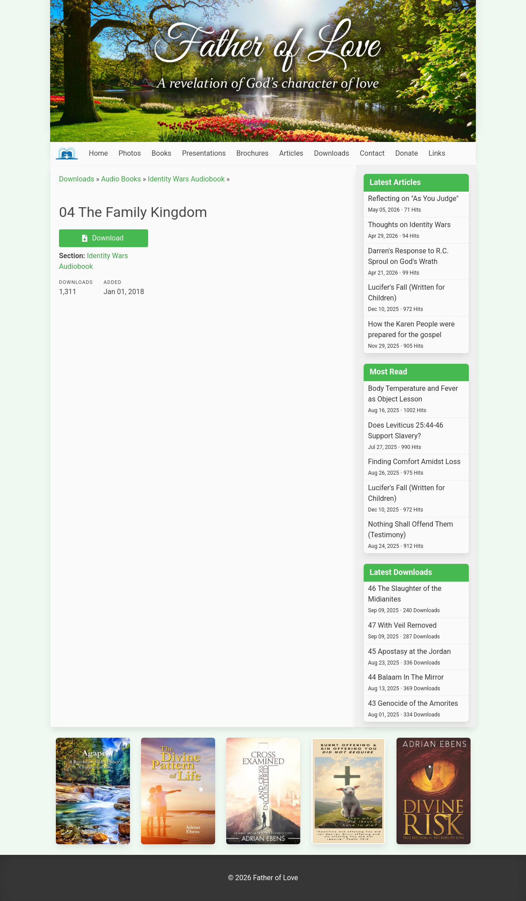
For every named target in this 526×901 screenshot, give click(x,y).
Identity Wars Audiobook (186, 179)
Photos (129, 153)
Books (162, 153)
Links (436, 153)
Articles (291, 153)
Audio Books (121, 179)
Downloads (331, 153)
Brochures (252, 153)
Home (98, 153)
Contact (372, 153)
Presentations (204, 153)
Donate (406, 153)
